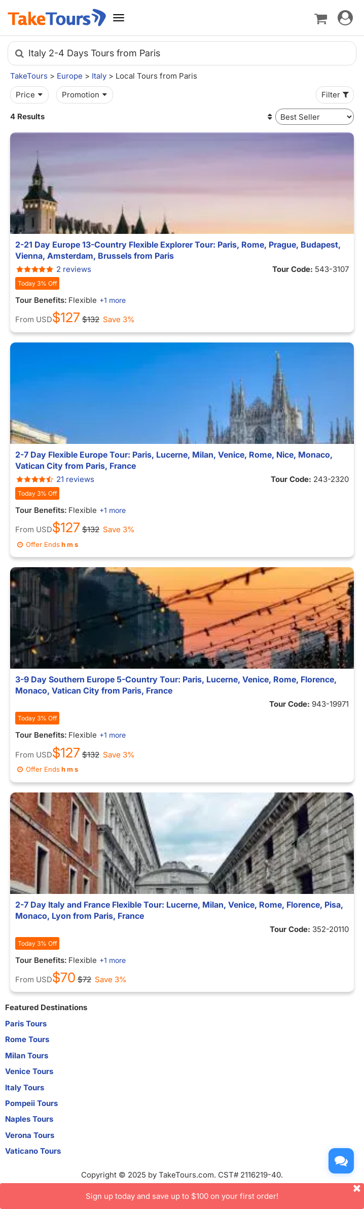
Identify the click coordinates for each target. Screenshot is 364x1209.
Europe (70, 76)
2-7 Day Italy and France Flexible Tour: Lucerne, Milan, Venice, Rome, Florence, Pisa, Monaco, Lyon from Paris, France (179, 910)
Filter (336, 94)
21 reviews (54, 479)
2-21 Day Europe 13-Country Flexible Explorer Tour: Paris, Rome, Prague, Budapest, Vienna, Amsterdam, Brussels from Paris (178, 250)
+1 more (112, 300)
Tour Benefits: (41, 300)
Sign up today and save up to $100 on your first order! (225, 1192)
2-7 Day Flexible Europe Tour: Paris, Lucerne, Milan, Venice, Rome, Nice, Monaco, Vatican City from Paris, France (174, 460)
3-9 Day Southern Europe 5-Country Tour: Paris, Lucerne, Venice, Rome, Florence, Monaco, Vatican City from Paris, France (176, 685)
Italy (99, 76)
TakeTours (29, 76)
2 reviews (53, 269)
